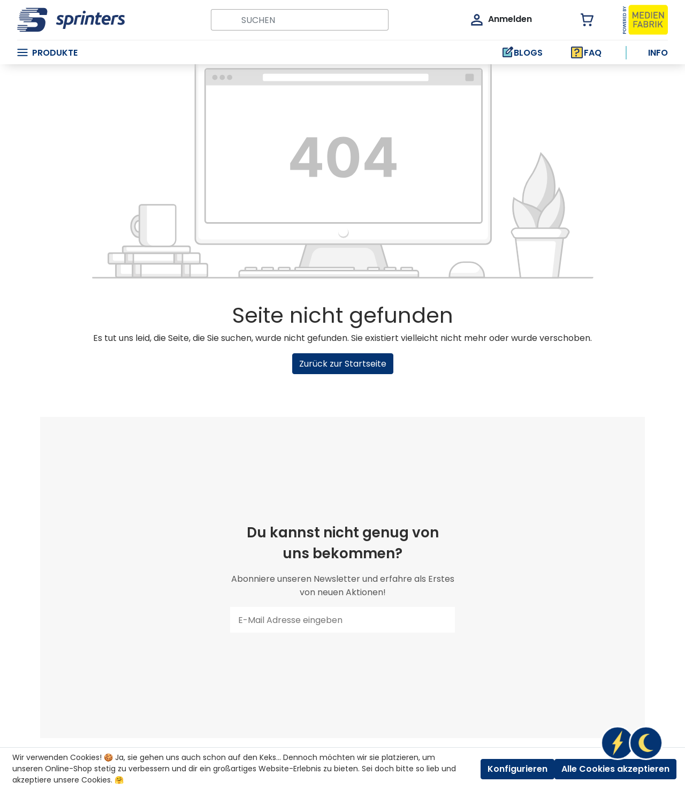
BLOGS (522, 52)
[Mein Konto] (500, 19)
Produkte (47, 52)
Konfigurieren (517, 769)
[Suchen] (223, 20)
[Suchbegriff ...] (312, 20)
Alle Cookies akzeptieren (615, 769)
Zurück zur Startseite (342, 364)
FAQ (586, 52)
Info (658, 53)
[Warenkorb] (581, 19)
